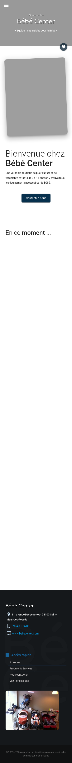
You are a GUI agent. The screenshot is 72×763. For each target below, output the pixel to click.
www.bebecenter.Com (25, 633)
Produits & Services (20, 668)
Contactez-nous (36, 198)
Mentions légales (19, 680)
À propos (14, 662)
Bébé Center (36, 21)
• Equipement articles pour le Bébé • (36, 30)
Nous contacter (18, 674)
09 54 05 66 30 (21, 626)
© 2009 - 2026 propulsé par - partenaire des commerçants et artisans (36, 754)
